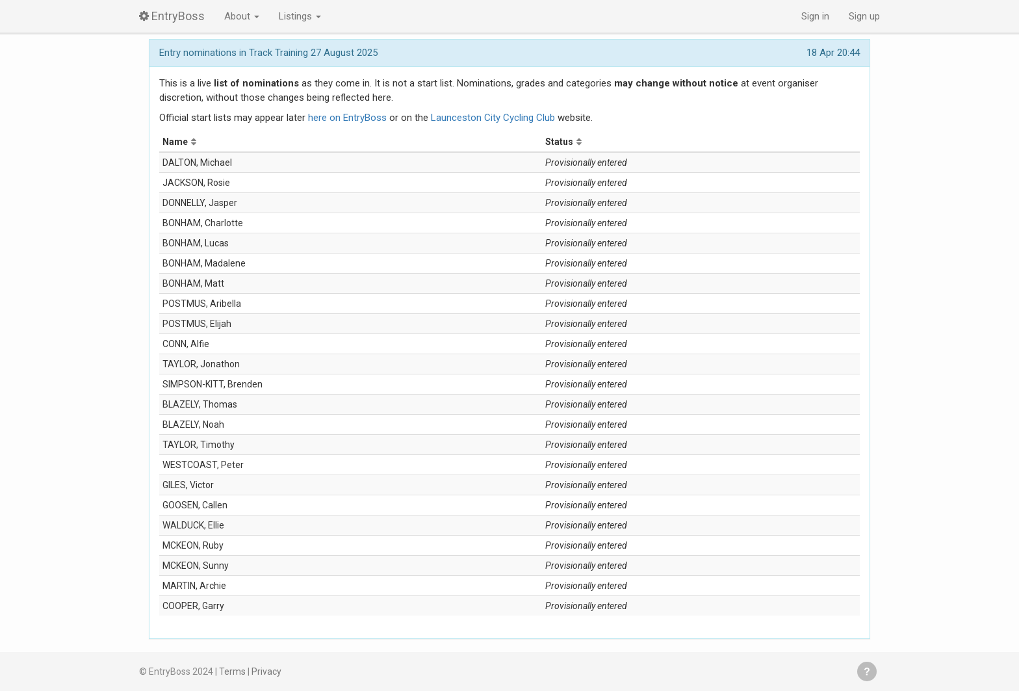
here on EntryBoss (347, 118)
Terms (232, 671)
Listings (300, 16)
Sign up (864, 16)
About (241, 16)
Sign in (815, 16)
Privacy (266, 671)
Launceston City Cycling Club (493, 118)
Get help (867, 671)
